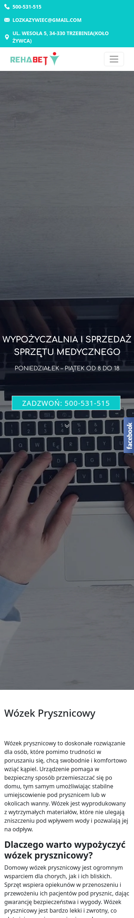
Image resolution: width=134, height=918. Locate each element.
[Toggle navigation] (114, 59)
